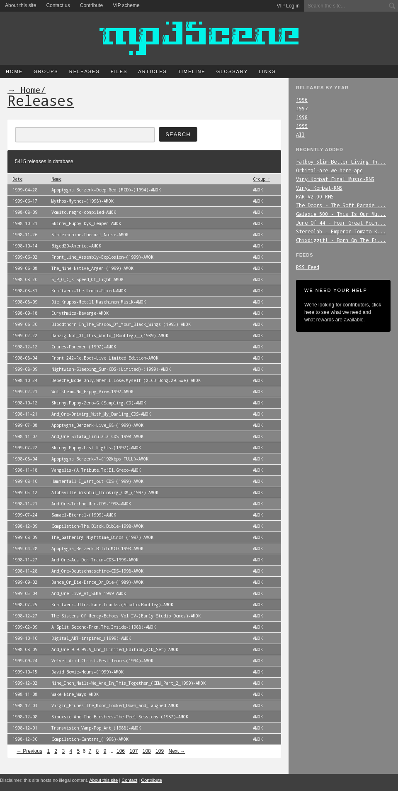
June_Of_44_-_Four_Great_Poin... (341, 222)
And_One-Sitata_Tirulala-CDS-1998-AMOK (97, 436)
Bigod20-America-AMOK (76, 246)
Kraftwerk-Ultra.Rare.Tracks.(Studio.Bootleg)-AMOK (112, 604)
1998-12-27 (24, 616)
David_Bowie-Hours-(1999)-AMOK (87, 672)
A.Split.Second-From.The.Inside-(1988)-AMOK (103, 627)
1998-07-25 (24, 604)
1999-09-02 (24, 582)
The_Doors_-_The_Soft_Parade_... (341, 205)
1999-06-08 (24, 268)
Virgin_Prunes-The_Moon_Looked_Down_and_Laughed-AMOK (114, 705)
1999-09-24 (24, 661)
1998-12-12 (24, 347)
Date (17, 179)
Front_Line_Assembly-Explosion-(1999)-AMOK (102, 257)
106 (120, 751)
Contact (129, 780)
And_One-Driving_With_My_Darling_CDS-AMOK (101, 414)
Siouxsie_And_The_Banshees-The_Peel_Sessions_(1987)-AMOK (119, 717)
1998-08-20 (24, 279)
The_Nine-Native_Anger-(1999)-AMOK (92, 268)
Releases (84, 71)
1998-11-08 (24, 694)
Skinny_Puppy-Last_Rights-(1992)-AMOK (96, 448)
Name (56, 179)
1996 (302, 99)
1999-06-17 (24, 201)
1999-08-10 (24, 481)
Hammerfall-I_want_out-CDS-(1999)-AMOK (97, 481)
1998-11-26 (24, 235)
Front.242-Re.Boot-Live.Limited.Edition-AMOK (104, 358)
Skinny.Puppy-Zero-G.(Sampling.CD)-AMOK (98, 403)
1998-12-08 (24, 717)
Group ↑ (261, 179)
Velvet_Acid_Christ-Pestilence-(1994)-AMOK (102, 661)
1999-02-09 (24, 627)
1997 (302, 108)
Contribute (91, 5)
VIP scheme (126, 5)
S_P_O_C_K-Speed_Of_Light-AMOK (87, 279)
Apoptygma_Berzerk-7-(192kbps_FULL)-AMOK (99, 459)
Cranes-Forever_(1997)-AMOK (83, 347)
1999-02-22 (24, 335)
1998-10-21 (24, 223)
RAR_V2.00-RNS (315, 196)
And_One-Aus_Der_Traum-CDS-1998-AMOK (94, 560)
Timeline (192, 71)
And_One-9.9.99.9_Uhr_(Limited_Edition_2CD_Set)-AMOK (114, 649)
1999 (302, 125)
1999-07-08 (24, 425)
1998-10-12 (24, 403)
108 (147, 751)
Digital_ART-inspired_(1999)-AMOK (91, 638)
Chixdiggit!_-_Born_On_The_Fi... (341, 240)
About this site (20, 5)
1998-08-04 (24, 358)
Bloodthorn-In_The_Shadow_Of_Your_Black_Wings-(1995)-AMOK (121, 324)
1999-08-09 (24, 369)
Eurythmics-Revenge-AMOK (80, 313)
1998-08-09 (24, 212)
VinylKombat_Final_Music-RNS (335, 179)
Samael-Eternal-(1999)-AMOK (83, 515)
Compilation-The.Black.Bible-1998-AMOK (97, 526)
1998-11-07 (24, 436)
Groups (46, 71)
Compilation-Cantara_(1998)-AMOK (90, 739)
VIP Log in (288, 6)
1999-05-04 (24, 593)
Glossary (232, 71)
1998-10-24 (24, 380)
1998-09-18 (24, 313)
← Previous (29, 751)
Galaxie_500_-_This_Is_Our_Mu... (341, 214)
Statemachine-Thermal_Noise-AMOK (90, 235)
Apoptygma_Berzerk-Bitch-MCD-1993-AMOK (97, 548)
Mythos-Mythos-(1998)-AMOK (82, 201)
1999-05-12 (24, 492)
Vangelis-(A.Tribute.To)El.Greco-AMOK (96, 470)
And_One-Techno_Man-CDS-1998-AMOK (91, 504)
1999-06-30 (24, 324)
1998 (302, 117)
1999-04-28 (24, 190)
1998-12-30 (24, 739)
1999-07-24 (24, 515)
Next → (176, 751)
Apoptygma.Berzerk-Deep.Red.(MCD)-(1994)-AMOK (106, 190)
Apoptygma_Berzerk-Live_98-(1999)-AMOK (97, 425)
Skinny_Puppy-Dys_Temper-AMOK (86, 223)
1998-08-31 (24, 291)
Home (14, 71)
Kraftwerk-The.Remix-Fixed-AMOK (88, 291)
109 (159, 751)
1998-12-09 (24, 526)
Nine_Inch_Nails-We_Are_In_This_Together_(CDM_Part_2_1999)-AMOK (128, 683)
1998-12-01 (24, 728)
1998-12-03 (24, 705)
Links (267, 71)
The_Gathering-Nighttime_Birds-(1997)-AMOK (102, 537)
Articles (152, 71)
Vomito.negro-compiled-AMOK (83, 212)
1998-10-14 (24, 246)
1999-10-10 (24, 638)
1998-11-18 (24, 470)
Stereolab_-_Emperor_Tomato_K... (341, 231)
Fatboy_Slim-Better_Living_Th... (341, 161)
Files (119, 71)
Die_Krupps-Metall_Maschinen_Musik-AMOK (98, 302)
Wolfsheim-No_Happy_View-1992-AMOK (92, 391)
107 (133, 751)
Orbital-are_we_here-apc (329, 170)
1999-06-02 (24, 257)
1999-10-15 (24, 672)
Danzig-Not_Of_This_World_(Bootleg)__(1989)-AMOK (109, 335)
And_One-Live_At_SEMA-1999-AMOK (88, 593)
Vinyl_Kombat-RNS (319, 187)
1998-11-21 (24, 414)
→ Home (24, 89)
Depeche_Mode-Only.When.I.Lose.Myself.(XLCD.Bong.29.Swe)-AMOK (126, 380)
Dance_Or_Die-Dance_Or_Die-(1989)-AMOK (97, 582)
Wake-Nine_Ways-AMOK (75, 694)
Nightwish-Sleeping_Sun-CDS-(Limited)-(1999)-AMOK (111, 369)
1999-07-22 (24, 448)
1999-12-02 (24, 683)
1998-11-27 (24, 560)
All (300, 134)
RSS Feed (307, 267)
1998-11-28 (24, 571)
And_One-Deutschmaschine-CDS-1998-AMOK (97, 571)
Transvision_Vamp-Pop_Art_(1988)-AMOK (96, 728)
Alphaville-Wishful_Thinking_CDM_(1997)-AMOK (104, 492)
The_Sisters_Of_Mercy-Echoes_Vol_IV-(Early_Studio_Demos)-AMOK (126, 616)
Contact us (58, 5)
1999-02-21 (24, 391)
